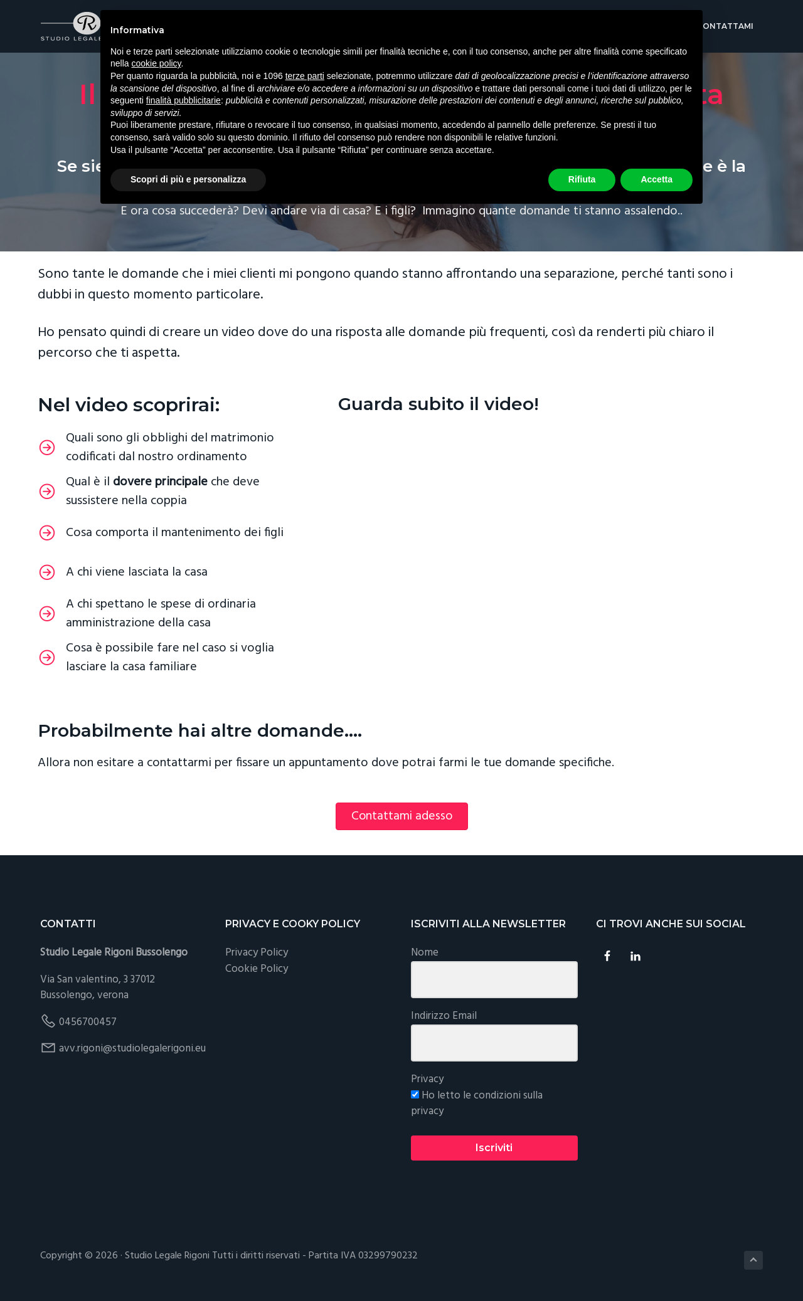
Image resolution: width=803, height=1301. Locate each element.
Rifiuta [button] (582, 179)
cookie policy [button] (156, 63)
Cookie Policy (256, 969)
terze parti (304, 76)
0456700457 (88, 1022)
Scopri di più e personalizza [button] (188, 179)
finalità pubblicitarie (183, 100)
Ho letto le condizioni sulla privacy (477, 1104)
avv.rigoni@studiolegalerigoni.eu (132, 1048)
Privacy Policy (256, 952)
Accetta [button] (657, 179)
